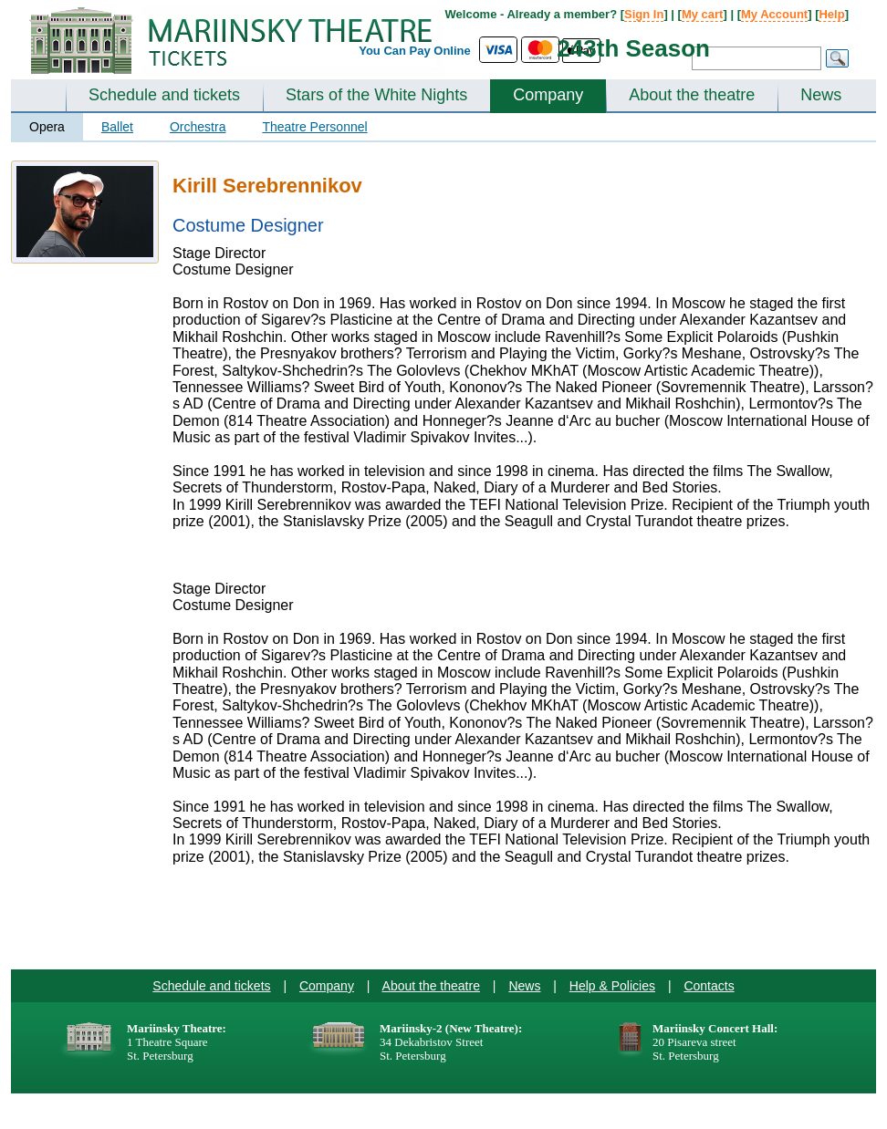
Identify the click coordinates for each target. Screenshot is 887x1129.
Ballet (117, 126)
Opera (47, 126)
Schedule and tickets (164, 95)
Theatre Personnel (314, 126)
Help (831, 14)
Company (548, 95)
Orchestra (197, 126)
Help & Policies (612, 986)
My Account (774, 14)
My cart (703, 14)
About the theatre (692, 95)
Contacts (709, 986)
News (820, 95)
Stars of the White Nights (376, 95)
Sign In (643, 14)
